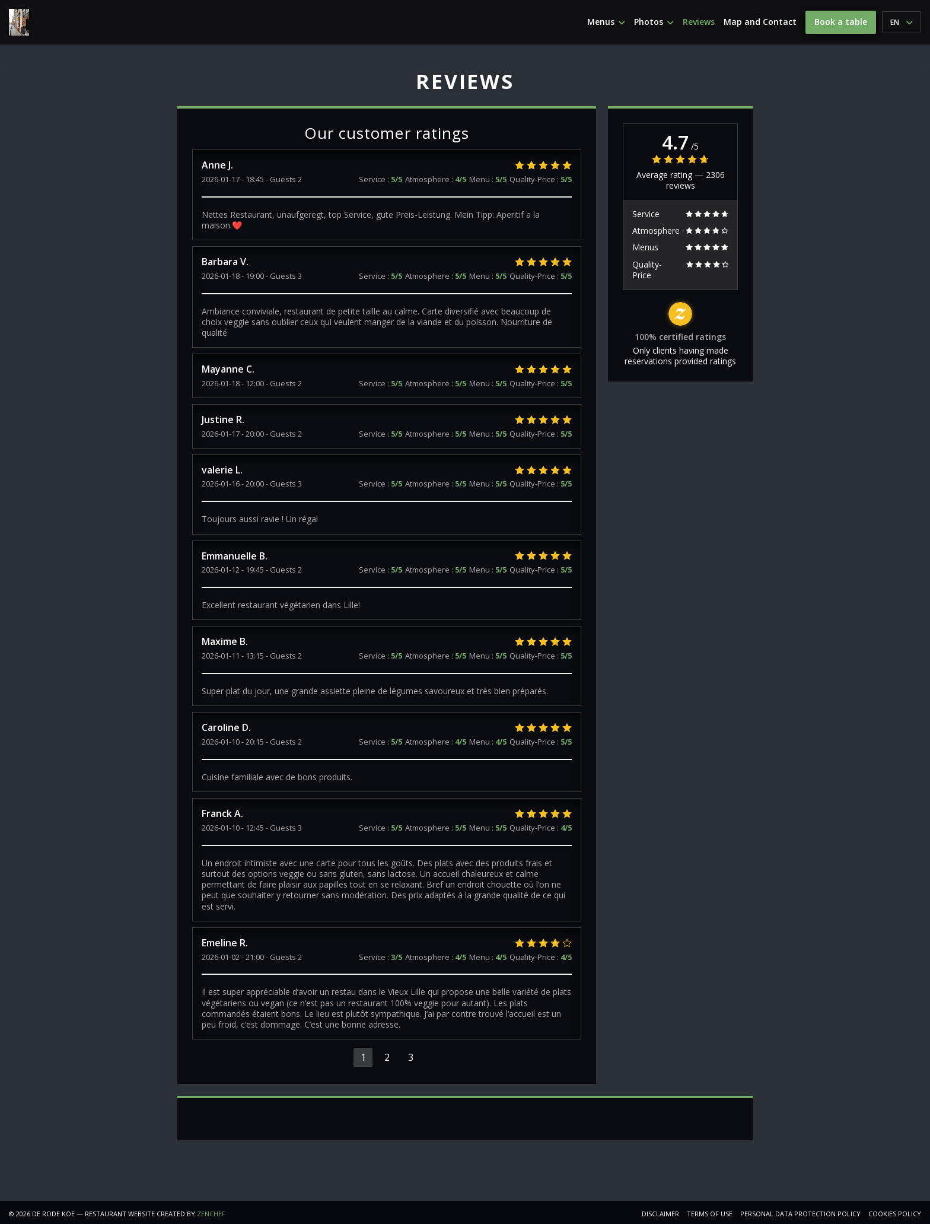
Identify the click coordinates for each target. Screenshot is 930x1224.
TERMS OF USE (709, 1213)
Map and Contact (760, 22)
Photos (654, 22)
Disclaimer (660, 1213)
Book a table (840, 21)
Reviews (699, 22)
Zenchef (211, 1213)
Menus (606, 22)
